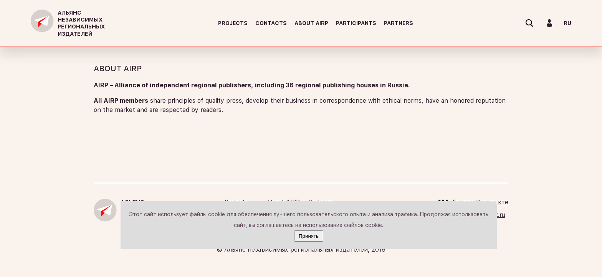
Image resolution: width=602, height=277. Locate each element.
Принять (309, 236)
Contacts (271, 23)
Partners (398, 23)
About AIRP (311, 23)
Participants (356, 23)
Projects (233, 23)
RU (567, 23)
